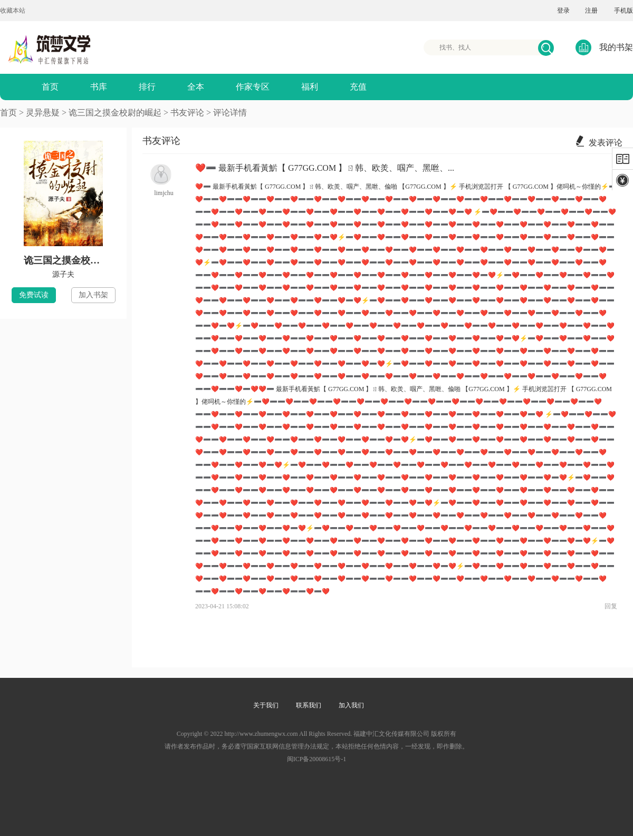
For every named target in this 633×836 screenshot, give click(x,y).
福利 (309, 86)
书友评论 (188, 112)
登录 (563, 10)
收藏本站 (12, 10)
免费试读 (34, 295)
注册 (591, 10)
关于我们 (266, 705)
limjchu (164, 193)
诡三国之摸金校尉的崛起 (115, 112)
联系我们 (308, 705)
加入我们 (351, 705)
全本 (195, 86)
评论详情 (230, 112)
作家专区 (253, 86)
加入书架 (93, 295)
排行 (147, 86)
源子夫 (63, 274)
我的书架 (604, 47)
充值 (358, 86)
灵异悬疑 (43, 112)
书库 (98, 86)
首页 (50, 86)
